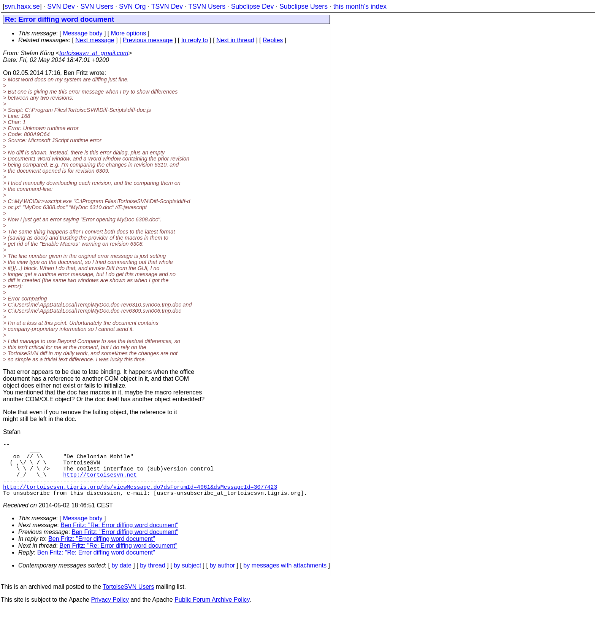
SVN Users (96, 6)
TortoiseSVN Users (128, 600)
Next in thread (235, 40)
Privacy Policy (110, 613)
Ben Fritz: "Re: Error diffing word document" (119, 539)
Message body (82, 33)
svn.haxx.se (22, 6)
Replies (273, 40)
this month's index (360, 6)
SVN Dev (60, 6)
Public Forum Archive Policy (211, 613)
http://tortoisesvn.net (99, 483)
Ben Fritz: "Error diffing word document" (125, 545)
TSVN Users (206, 6)
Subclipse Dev (252, 6)
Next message (94, 40)
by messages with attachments (285, 579)
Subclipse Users (303, 6)
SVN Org (132, 6)
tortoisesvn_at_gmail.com (93, 53)
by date (121, 579)
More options (128, 33)
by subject (187, 579)
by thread (152, 579)
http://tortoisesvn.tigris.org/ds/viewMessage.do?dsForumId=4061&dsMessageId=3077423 (140, 498)
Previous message (148, 40)
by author (222, 579)
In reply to (194, 40)
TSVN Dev (167, 6)
